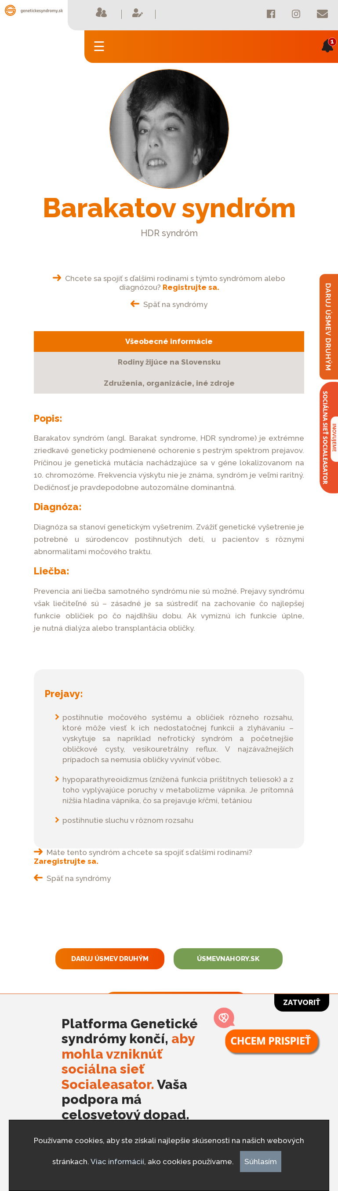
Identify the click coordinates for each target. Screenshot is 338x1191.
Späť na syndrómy (169, 304)
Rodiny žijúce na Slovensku (169, 362)
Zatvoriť (301, 1002)
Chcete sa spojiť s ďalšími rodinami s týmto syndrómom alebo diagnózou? (169, 283)
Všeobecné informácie (169, 341)
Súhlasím (260, 1161)
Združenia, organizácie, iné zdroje (169, 383)
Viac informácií (117, 1161)
